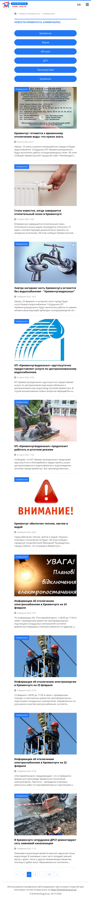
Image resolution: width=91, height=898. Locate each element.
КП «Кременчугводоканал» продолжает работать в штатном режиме (41, 447)
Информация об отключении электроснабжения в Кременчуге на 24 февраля (40, 604)
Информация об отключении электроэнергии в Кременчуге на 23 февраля (45, 683)
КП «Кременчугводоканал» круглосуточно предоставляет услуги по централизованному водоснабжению (45, 369)
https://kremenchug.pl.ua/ (64, 889)
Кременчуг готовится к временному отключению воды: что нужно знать (38, 134)
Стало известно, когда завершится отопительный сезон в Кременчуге (38, 212)
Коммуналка (22, 89)
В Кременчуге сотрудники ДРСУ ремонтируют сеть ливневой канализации (45, 841)
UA (79, 4)
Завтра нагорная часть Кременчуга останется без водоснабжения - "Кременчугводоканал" (45, 289)
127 (49, 874)
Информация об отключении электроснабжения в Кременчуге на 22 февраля (40, 762)
